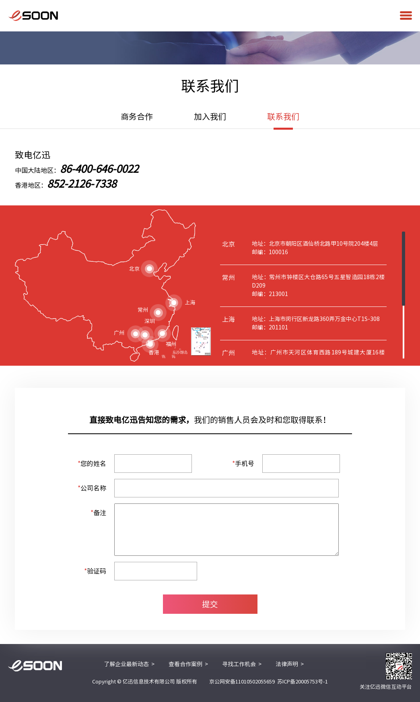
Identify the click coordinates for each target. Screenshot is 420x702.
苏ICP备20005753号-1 (302, 681)
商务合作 (137, 116)
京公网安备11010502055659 (242, 681)
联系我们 (283, 120)
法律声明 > (290, 664)
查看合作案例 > (188, 664)
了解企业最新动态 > (129, 664)
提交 (210, 604)
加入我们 (210, 116)
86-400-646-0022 (99, 169)
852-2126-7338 (81, 183)
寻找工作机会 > (241, 664)
